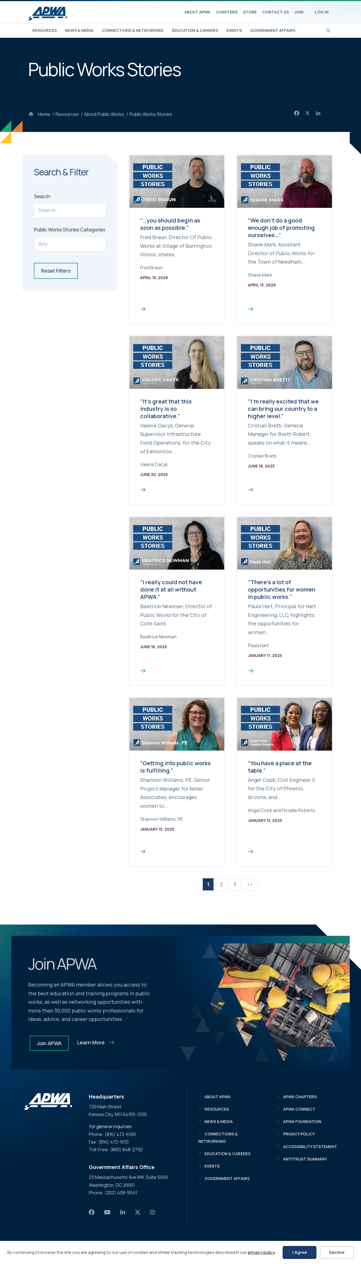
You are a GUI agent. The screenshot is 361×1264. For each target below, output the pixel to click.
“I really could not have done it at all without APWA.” (171, 589)
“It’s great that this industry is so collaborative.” (166, 409)
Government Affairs (272, 30)
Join (298, 12)
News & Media (79, 30)
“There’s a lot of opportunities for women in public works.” (281, 589)
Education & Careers (195, 30)
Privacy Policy (299, 1134)
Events (234, 30)
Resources (44, 30)
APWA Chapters (300, 1096)
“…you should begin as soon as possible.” (170, 224)
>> (250, 884)
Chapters (226, 12)
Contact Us (275, 12)
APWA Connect (299, 1109)
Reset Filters (56, 270)
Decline (336, 1252)
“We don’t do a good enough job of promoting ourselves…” (281, 228)
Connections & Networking (133, 30)
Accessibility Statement (310, 1146)
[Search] (328, 30)
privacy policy (261, 1252)
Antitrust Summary (305, 1159)
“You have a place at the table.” (280, 766)
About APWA (197, 12)
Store (250, 12)
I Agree (299, 1252)
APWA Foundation (302, 1121)
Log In (322, 12)
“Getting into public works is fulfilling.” (175, 766)
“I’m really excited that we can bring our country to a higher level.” (283, 409)
